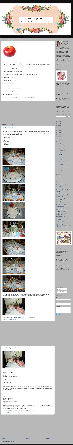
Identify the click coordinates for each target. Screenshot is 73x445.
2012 (59, 143)
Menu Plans (58, 203)
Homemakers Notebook (61, 194)
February (61, 170)
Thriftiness (58, 226)
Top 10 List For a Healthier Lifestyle (12, 43)
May (60, 157)
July (60, 154)
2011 (59, 174)
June (60, 156)
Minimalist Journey (60, 204)
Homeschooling (59, 198)
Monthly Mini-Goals (60, 206)
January (61, 172)
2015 (59, 138)
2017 (59, 134)
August (60, 152)
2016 (59, 136)
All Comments (60, 291)
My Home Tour (59, 209)
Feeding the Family (60, 193)
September (61, 150)
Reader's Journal (59, 221)
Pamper (58, 218)
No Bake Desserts (60, 211)
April (60, 159)
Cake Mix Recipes (60, 184)
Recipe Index (20, 36)
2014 (59, 139)
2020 (59, 128)
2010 (59, 176)
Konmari (58, 199)
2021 (59, 127)
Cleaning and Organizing (61, 189)
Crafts (57, 191)
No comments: (21, 317)
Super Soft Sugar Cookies (18, 295)
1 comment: (20, 96)
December (61, 145)
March (60, 161)
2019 (59, 130)
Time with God (59, 228)
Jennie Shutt (65, 41)
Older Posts (49, 438)
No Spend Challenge (60, 213)
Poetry (57, 219)
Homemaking (59, 196)
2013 (59, 141)
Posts (59, 289)
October (61, 148)
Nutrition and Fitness (10, 98)
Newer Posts (6, 438)
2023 (59, 123)
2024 (59, 121)
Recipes (7, 412)
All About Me (59, 183)
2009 (59, 177)
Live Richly (58, 201)
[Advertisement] (27, 112)
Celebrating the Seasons (11, 319)
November (61, 146)
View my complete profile (61, 66)
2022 (59, 125)
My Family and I (59, 208)
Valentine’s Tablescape (9, 127)
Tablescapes (59, 224)
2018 (59, 132)
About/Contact (11, 36)
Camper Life (58, 186)
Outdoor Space (59, 216)
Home (4, 36)
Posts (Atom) (11, 441)
